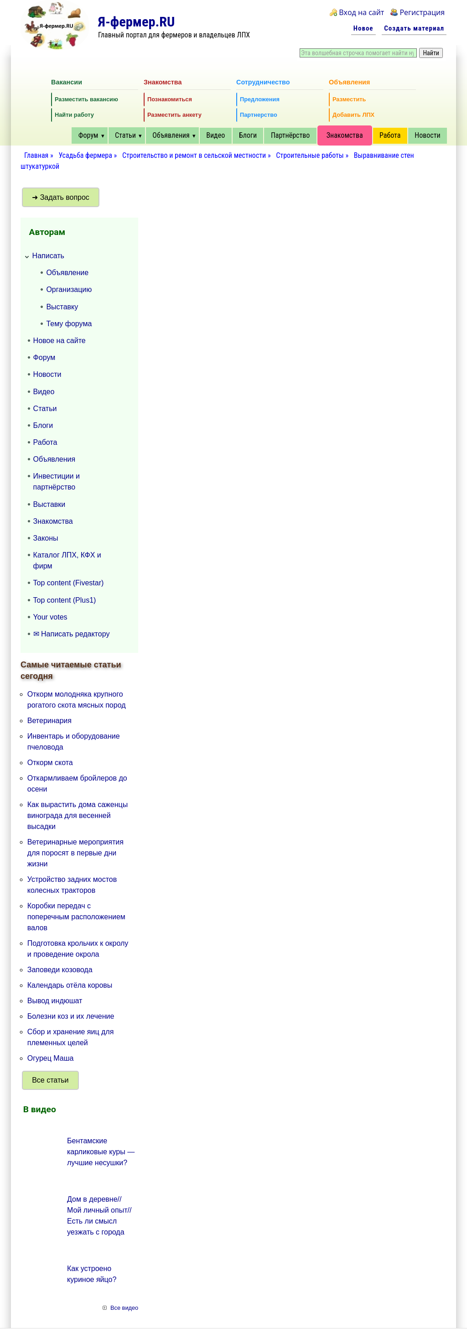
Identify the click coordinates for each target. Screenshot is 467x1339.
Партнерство (258, 114)
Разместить (349, 99)
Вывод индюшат (55, 1001)
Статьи (125, 135)
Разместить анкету (174, 114)
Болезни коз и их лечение (70, 1016)
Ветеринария (49, 720)
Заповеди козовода (60, 970)
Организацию (69, 289)
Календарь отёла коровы (70, 985)
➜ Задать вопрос (60, 197)
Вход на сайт (361, 12)
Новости (427, 135)
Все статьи (50, 1080)
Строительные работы (310, 155)
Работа (389, 135)
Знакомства (345, 135)
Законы (45, 538)
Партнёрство (290, 135)
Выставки (49, 504)
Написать (48, 256)
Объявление (67, 272)
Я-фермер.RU (136, 22)
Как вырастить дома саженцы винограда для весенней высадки (77, 815)
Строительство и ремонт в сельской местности (194, 155)
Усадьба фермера (85, 155)
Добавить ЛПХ (353, 114)
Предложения (260, 99)
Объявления (170, 135)
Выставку (62, 307)
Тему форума (69, 324)
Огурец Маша (50, 1058)
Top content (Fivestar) (68, 583)
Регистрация (422, 12)
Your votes (50, 617)
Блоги (248, 135)
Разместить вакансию (86, 99)
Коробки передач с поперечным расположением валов (76, 917)
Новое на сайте (59, 340)
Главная (36, 155)
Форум (88, 135)
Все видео (124, 1307)
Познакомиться (169, 99)
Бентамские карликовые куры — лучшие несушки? (101, 1152)
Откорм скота (50, 762)
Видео (215, 135)
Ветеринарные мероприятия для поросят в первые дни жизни (75, 853)
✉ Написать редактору (71, 634)
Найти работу (74, 114)
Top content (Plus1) (64, 600)
